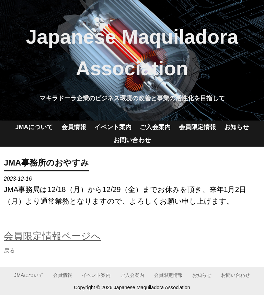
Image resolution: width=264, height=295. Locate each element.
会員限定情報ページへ (52, 235)
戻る (9, 250)
